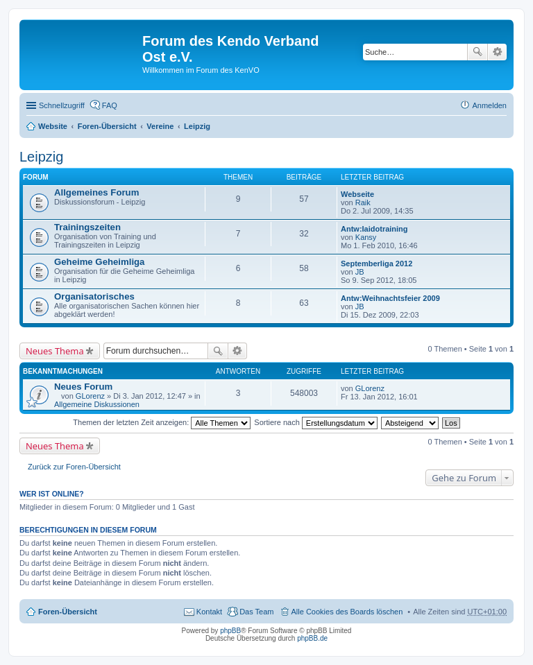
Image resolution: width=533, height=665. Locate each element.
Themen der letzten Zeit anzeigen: (162, 422)
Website (52, 126)
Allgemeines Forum (96, 192)
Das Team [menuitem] (256, 611)
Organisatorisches (94, 296)
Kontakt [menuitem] (209, 611)
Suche (477, 52)
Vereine (160, 126)
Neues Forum (83, 386)
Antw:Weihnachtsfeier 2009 (390, 298)
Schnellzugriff (62, 105)
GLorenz (90, 396)
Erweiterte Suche (497, 52)
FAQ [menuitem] (109, 105)
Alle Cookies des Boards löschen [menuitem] (347, 611)
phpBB (230, 630)
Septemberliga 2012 (376, 263)
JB (359, 272)
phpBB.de (312, 638)
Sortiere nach (315, 422)
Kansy (366, 237)
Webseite (357, 194)
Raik (363, 202)
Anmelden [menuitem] (489, 105)
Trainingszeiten (87, 227)
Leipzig (197, 126)
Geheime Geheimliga (99, 262)
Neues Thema (55, 351)
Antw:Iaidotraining (374, 229)
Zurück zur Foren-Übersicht (74, 467)
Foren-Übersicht (107, 126)
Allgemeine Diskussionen (96, 404)
